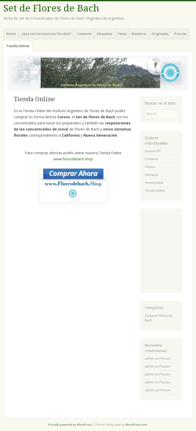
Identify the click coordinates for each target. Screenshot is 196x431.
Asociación (153, 151)
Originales (160, 33)
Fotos (122, 33)
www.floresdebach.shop (73, 158)
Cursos (150, 167)
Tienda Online (17, 46)
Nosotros (139, 33)
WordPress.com (136, 424)
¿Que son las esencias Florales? (46, 33)
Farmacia (151, 175)
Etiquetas (104, 33)
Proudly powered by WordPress (70, 424)
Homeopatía (154, 182)
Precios (180, 33)
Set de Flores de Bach (51, 8)
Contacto (84, 33)
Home (11, 33)
